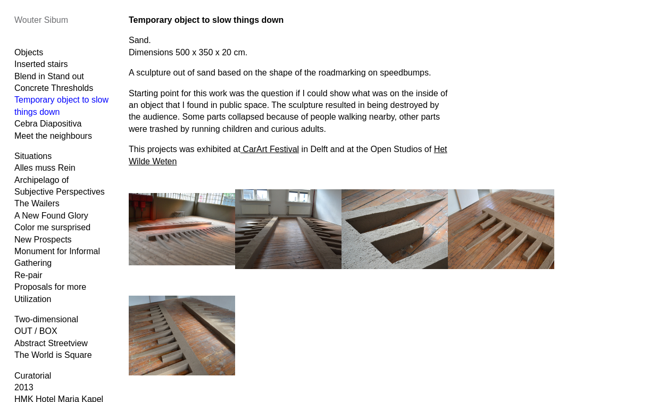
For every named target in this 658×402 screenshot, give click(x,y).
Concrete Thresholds (53, 88)
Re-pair (28, 275)
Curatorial (32, 375)
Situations (33, 156)
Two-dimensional (46, 319)
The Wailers (37, 203)
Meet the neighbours (53, 135)
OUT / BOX (35, 331)
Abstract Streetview (51, 343)
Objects (28, 52)
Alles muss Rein (45, 167)
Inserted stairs (41, 64)
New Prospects (43, 239)
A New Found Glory (51, 215)
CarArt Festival (269, 149)
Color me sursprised (52, 227)
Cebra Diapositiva (47, 123)
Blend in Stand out (49, 76)
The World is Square (53, 354)
